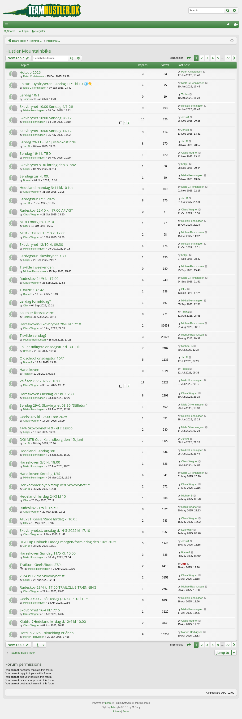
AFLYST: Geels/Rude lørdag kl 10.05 (48, 519)
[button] (188, 58)
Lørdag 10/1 (29, 95)
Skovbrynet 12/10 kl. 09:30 (41, 244)
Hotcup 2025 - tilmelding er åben (47, 632)
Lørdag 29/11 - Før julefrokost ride (48, 142)
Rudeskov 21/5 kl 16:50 (38, 507)
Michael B (187, 346)
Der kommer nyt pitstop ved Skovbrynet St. (55, 484)
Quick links (7, 25)
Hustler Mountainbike (28, 51)
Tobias (27, 99)
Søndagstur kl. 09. (34, 176)
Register (40, 31)
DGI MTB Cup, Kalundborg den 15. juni (51, 439)
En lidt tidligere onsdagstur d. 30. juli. (50, 346)
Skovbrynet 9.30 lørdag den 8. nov (48, 164)
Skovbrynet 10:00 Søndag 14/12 (46, 130)
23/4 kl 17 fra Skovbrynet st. (42, 575)
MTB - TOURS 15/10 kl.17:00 (42, 233)
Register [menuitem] (236, 25)
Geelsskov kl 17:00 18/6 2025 (43, 416)
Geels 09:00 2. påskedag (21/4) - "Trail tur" (54, 598)
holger (26, 169)
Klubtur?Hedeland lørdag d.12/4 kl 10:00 (53, 621)
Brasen (27, 180)
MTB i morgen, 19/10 (37, 221)
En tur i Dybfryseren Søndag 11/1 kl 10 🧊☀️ (56, 83)
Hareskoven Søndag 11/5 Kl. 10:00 (48, 553)
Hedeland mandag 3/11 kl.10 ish (46, 187)
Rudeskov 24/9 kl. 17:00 (39, 278)
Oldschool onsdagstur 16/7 (42, 358)
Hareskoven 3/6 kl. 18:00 (40, 462)
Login (25, 31)
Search (11, 31)
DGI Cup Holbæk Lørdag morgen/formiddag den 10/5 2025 (68, 541)
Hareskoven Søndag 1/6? (40, 473)
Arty (113, 707)
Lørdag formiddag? (35, 301)
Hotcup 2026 (30, 72)
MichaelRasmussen (192, 232)
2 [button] (202, 58)
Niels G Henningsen (34, 87)
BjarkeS (27, 294)
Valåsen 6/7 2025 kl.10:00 (40, 380)
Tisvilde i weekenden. (37, 267)
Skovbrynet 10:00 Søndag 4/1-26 (46, 106)
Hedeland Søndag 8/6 (37, 450)
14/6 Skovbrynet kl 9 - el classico (46, 428)
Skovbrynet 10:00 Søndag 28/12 (46, 117)
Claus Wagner (189, 152)
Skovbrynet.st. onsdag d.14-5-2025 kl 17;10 (55, 530)
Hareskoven (29, 369)
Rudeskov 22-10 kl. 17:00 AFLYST (46, 210)
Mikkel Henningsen (34, 110)
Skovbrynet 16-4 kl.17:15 (40, 610)
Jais (183, 563)
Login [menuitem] (229, 25)
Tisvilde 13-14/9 (32, 289)
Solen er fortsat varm (37, 312)
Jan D (26, 146)
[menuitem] (117, 712)
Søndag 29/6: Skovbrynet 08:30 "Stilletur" (53, 405)
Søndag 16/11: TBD (35, 153)
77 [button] (228, 58)
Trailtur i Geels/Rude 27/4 (41, 564)
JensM (185, 117)
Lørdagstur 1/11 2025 (37, 198)
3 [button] (207, 58)
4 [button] (213, 58)
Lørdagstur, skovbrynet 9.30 (43, 255)
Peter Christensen (33, 76)
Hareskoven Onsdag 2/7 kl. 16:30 (47, 393)
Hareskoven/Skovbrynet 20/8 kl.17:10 (50, 324)
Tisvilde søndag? (33, 335)
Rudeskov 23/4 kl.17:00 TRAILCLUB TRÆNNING (58, 587)
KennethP (187, 529)
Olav (26, 225)
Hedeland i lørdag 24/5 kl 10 (43, 496)
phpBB (108, 703)
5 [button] (218, 58)
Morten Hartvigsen (33, 636)
